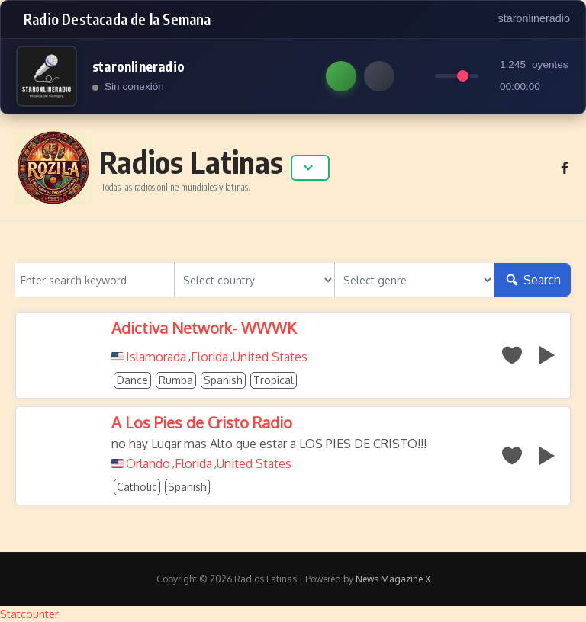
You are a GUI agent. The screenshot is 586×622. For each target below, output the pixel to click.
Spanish (223, 380)
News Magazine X (393, 579)
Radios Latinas (191, 162)
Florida (209, 357)
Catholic (137, 486)
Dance (132, 380)
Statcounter (29, 614)
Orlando (148, 463)
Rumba (176, 380)
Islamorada (156, 357)
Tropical (273, 380)
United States (270, 357)
